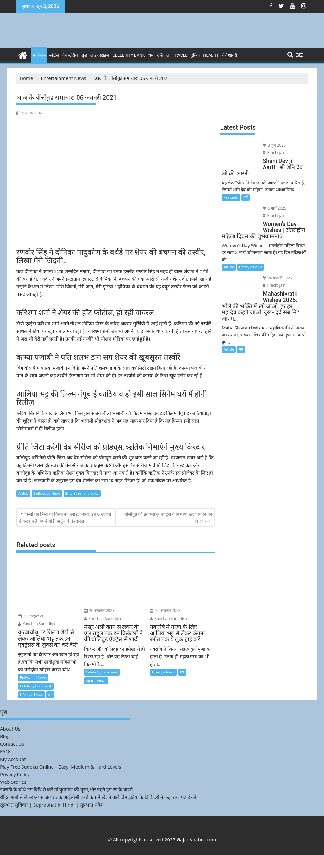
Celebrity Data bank (36, 686)
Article (23, 493)
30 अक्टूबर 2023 (33, 616)
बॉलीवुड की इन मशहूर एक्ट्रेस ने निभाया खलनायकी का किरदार (168, 517)
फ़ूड (84, 55)
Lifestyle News (31, 694)
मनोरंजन (39, 55)
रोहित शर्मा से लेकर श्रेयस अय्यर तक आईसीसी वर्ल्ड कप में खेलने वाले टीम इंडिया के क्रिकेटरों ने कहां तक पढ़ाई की (98, 797)
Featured (231, 197)
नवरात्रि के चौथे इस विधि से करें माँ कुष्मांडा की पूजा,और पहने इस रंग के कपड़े (66, 789)
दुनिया (195, 55)
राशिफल (163, 55)
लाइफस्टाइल (99, 55)
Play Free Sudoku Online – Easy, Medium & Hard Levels (60, 766)
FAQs (5, 751)
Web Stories (13, 782)
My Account (13, 759)
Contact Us (12, 744)
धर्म (150, 55)
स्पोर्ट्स (54, 55)
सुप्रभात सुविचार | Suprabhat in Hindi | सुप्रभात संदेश (51, 804)
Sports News (96, 680)
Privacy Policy (15, 774)
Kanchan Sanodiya (36, 624)
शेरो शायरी (229, 55)
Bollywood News (47, 493)
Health (210, 55)
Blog (5, 736)
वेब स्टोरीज (70, 55)
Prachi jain (274, 152)
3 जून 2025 (274, 145)
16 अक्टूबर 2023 (165, 610)
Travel (180, 55)
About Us (10, 728)
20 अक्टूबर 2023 (99, 610)
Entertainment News (82, 493)
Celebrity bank (128, 55)
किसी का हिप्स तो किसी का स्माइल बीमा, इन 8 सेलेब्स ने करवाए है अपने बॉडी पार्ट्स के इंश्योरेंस (65, 517)
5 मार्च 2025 (274, 208)
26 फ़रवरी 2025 (277, 278)
